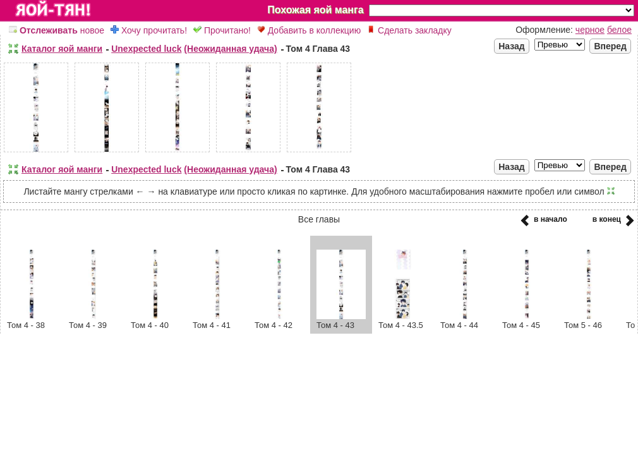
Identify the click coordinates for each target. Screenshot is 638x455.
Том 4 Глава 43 (318, 49)
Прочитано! (222, 30)
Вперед (610, 46)
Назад (511, 46)
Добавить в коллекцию (309, 30)
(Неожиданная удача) (230, 49)
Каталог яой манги (61, 49)
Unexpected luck (146, 49)
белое (619, 30)
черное (590, 30)
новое (56, 30)
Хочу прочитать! (149, 30)
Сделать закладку (409, 30)
